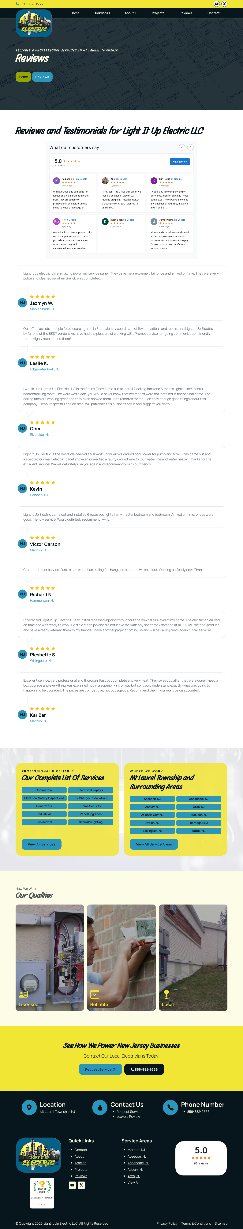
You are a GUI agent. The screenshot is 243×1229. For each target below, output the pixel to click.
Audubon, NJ (198, 815)
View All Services (41, 844)
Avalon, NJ (152, 823)
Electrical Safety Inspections (44, 798)
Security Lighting (91, 822)
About (79, 1156)
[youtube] (217, 4)
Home (75, 13)
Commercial (44, 790)
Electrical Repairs (91, 790)
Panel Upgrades (91, 814)
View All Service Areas (154, 844)
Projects (158, 13)
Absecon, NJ (152, 799)
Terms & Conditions (196, 1223)
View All (133, 1182)
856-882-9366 (32, 4)
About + (130, 13)
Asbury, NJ (152, 807)
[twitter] (224, 4)
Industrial (44, 814)
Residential (44, 822)
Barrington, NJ (152, 831)
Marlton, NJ (136, 1149)
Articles (80, 1162)
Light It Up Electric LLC (60, 1223)
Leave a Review (128, 1116)
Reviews (186, 13)
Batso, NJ (198, 831)
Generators (44, 806)
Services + (102, 13)
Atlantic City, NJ (152, 815)
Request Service (100, 1069)
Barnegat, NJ (199, 823)
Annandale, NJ (199, 799)
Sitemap (221, 1223)
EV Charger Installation (91, 798)
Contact (213, 13)
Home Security (90, 806)
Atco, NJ (199, 807)
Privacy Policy (167, 1223)
